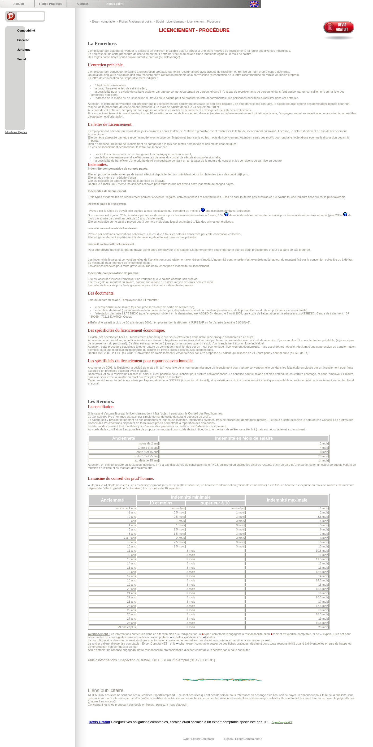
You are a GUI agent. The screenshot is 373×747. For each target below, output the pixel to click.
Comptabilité (26, 30)
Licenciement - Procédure (203, 21)
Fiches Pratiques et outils (135, 21)
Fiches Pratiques (50, 3)
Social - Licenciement (170, 21)
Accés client (114, 3)
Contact (82, 3)
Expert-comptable (103, 21)
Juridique (24, 49)
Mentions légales (16, 132)
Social (21, 59)
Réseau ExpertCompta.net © (243, 738)
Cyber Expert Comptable (199, 738)
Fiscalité (23, 40)
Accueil (18, 3)
